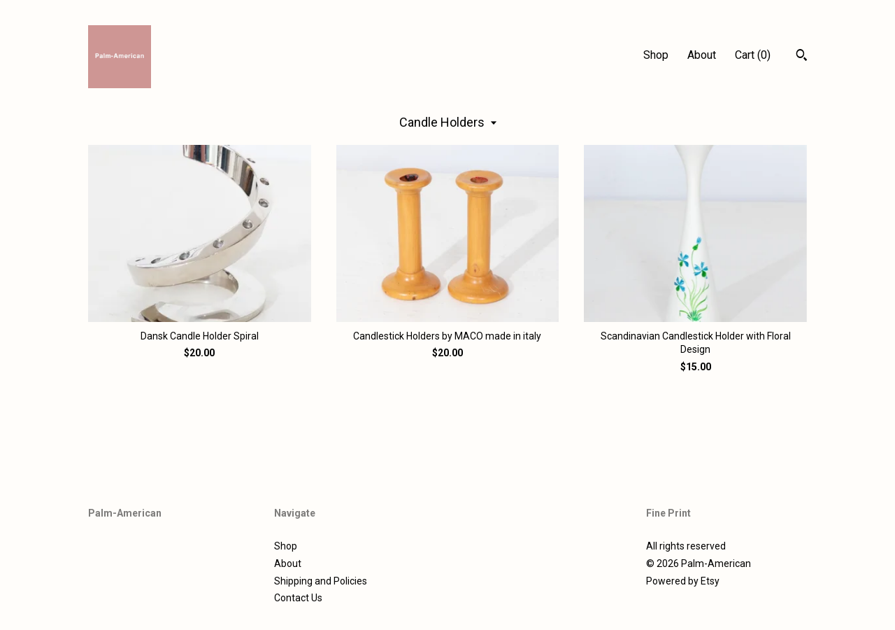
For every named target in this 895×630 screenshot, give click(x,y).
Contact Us (298, 597)
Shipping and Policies (320, 581)
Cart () (753, 55)
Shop (655, 55)
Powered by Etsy (682, 581)
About (701, 55)
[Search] (801, 56)
